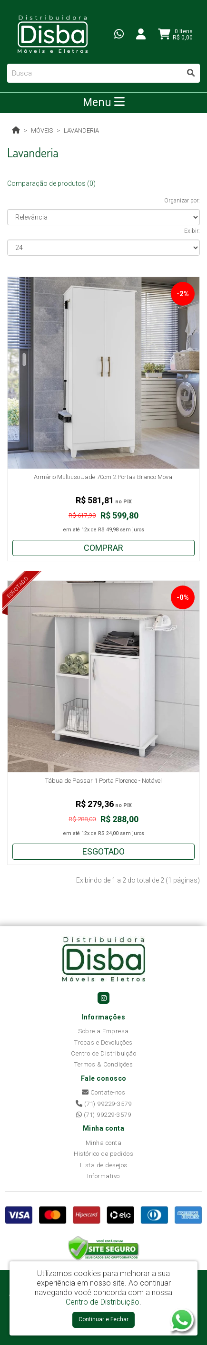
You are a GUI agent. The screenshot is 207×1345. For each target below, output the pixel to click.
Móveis (42, 130)
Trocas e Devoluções (103, 1042)
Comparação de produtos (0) (51, 183)
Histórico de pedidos (103, 1153)
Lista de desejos (104, 1165)
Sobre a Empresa (103, 1031)
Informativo (103, 1176)
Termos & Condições (103, 1064)
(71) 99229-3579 (104, 1103)
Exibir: (192, 231)
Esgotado (103, 851)
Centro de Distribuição (103, 1053)
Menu (104, 102)
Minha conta (104, 1142)
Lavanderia (81, 130)
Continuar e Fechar (103, 1319)
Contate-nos (104, 1092)
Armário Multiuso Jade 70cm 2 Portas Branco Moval (104, 476)
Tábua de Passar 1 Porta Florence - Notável (103, 780)
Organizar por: (182, 200)
